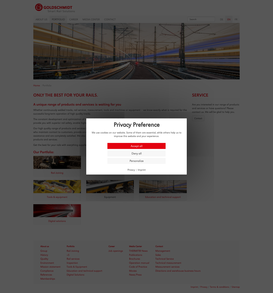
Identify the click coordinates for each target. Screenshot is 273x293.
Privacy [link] (131, 169)
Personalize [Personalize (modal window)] (137, 161)
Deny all (137, 153)
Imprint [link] (142, 169)
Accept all (136, 146)
